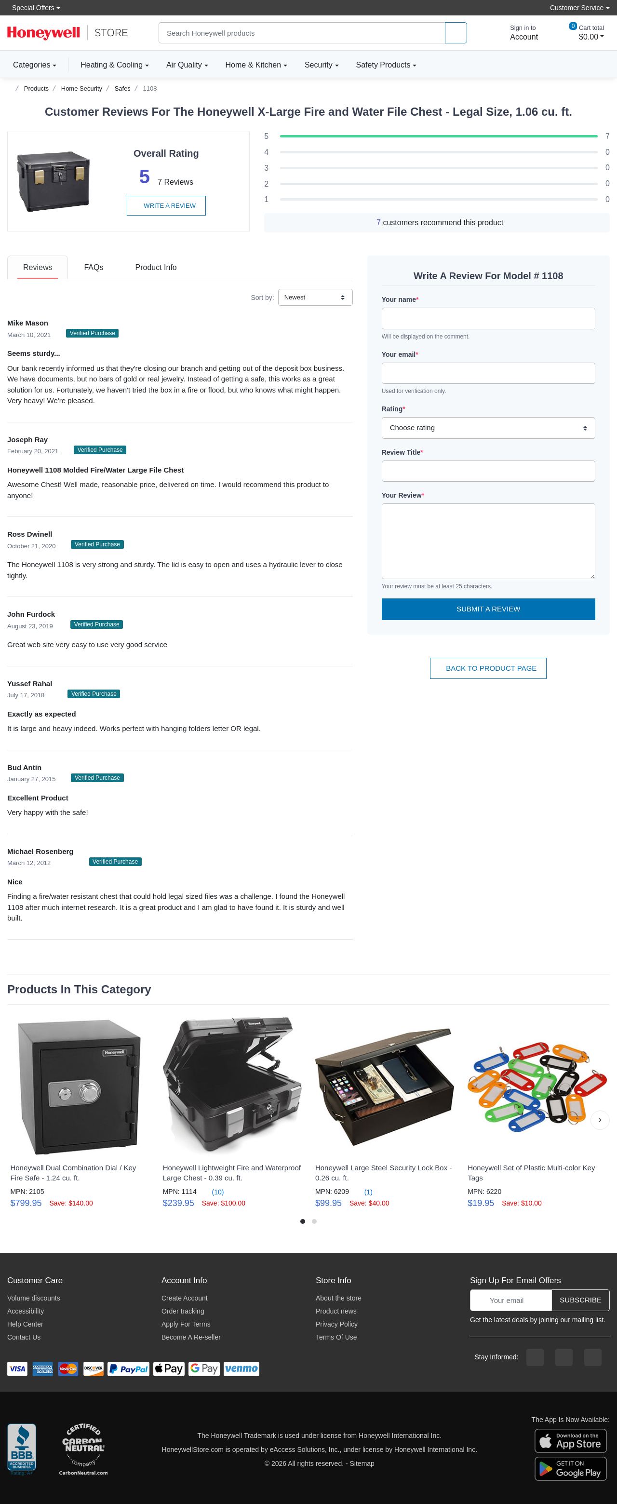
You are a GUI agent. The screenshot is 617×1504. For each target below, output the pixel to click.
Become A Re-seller (191, 1337)
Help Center (25, 1324)
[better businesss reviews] (21, 1450)
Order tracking (182, 1311)
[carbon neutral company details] (83, 1450)
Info (155, 267)
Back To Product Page (488, 668)
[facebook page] (535, 1357)
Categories (28, 64)
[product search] (456, 33)
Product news (336, 1311)
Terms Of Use (336, 1337)
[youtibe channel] (593, 1357)
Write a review (166, 205)
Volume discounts (33, 1298)
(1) (363, 1191)
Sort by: (262, 297)
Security (319, 65)
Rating (393, 409)
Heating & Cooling (111, 65)
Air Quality (184, 65)
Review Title (402, 452)
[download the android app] (571, 1468)
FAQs (93, 267)
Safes (123, 88)
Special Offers (30, 7)
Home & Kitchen (254, 65)
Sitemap (362, 1463)
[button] (600, 1120)
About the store (339, 1298)
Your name (400, 299)
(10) (212, 1191)
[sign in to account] (517, 33)
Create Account (184, 1298)
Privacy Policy (337, 1324)
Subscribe (581, 1300)
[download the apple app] (571, 1440)
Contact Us (23, 1337)
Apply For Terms (186, 1324)
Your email (400, 354)
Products (36, 88)
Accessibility (25, 1311)
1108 (150, 88)
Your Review (403, 495)
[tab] (37, 267)
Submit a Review (488, 609)
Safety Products (383, 65)
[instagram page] (564, 1357)
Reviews (37, 267)
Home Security (81, 88)
